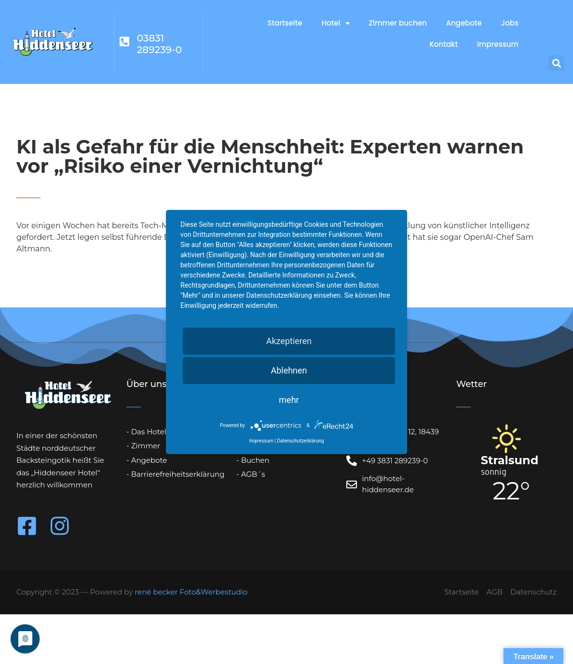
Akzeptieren (289, 341)
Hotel (336, 23)
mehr (289, 400)
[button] (556, 63)
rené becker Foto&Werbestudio (191, 591)
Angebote (464, 23)
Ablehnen (289, 370)
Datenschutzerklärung (300, 440)
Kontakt (444, 44)
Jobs (509, 23)
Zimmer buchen (398, 23)
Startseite (284, 23)
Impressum (497, 44)
